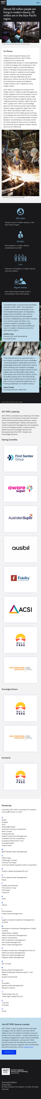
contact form (28, 1047)
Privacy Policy (6, 1084)
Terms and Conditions (9, 1082)
